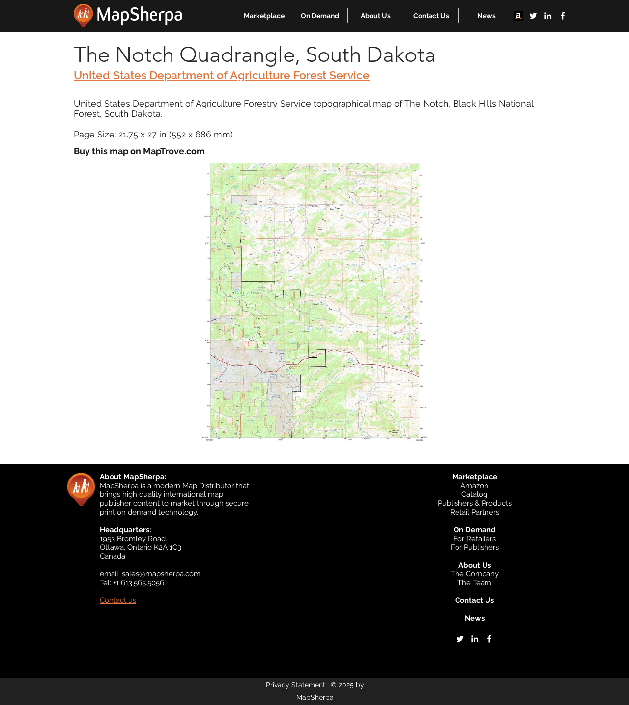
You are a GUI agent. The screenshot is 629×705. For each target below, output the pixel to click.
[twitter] (533, 16)
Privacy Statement (295, 685)
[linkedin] (548, 16)
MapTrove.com (174, 151)
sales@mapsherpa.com (161, 573)
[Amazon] (518, 16)
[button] (264, 15)
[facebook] (563, 16)
